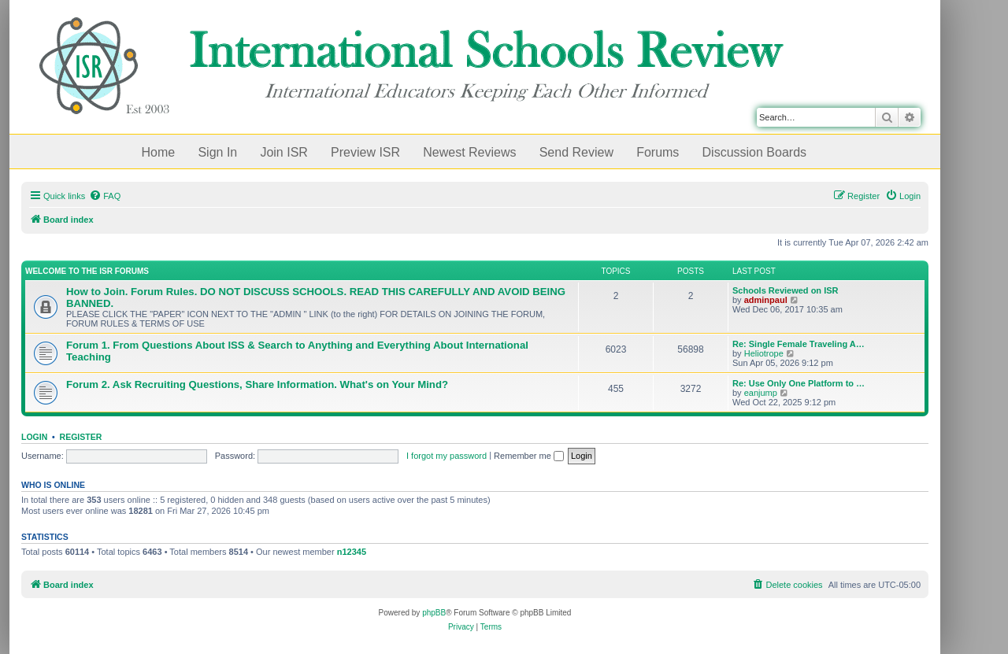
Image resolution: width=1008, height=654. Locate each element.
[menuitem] (104, 196)
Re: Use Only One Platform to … (798, 383)
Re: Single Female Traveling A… (798, 344)
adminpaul (766, 300)
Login (34, 437)
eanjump (760, 392)
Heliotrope (764, 353)
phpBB (434, 612)
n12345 (351, 551)
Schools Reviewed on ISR (785, 290)
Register (81, 437)
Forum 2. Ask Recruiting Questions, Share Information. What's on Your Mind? (257, 384)
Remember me (529, 455)
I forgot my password (446, 455)
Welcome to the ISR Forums (87, 271)
